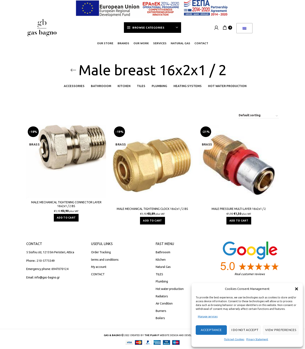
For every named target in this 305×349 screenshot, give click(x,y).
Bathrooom (163, 252)
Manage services (208, 316)
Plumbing (162, 281)
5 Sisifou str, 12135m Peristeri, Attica (50, 252)
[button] (296, 289)
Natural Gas (163, 267)
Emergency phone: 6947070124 (47, 269)
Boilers (160, 318)
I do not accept (245, 330)
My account (98, 267)
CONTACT (98, 274)
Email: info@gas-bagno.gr (43, 277)
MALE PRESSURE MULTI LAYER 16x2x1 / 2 (239, 209)
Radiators (162, 296)
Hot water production (170, 289)
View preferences (280, 330)
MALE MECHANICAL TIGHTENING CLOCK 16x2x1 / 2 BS (152, 209)
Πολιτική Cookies (234, 339)
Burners (161, 311)
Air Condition (164, 303)
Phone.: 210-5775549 (40, 260)
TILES (159, 274)
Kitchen (161, 259)
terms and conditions (105, 259)
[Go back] (73, 70)
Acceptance (211, 330)
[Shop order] (258, 116)
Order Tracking (101, 252)
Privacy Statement (257, 339)
